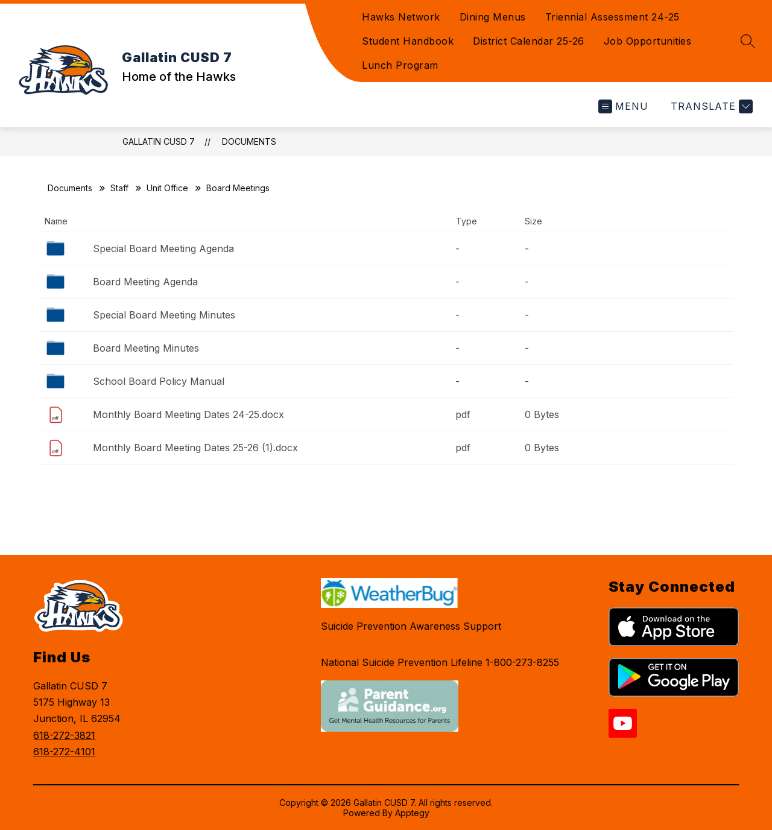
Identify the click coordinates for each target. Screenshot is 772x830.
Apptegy (412, 813)
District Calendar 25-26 (528, 41)
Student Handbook (408, 41)
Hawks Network (401, 17)
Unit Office (167, 188)
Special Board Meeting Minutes (164, 315)
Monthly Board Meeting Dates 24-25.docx (188, 414)
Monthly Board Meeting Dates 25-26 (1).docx (195, 448)
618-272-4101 (64, 752)
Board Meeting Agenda (145, 282)
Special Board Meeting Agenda (163, 248)
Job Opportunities (648, 41)
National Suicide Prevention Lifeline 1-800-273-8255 (440, 662)
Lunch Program (400, 65)
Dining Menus (493, 17)
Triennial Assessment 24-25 (612, 17)
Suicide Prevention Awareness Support (411, 626)
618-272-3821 (64, 735)
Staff (119, 188)
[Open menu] (623, 106)
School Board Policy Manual (158, 381)
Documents (249, 141)
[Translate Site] (710, 106)
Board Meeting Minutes (146, 348)
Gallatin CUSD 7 (158, 141)
